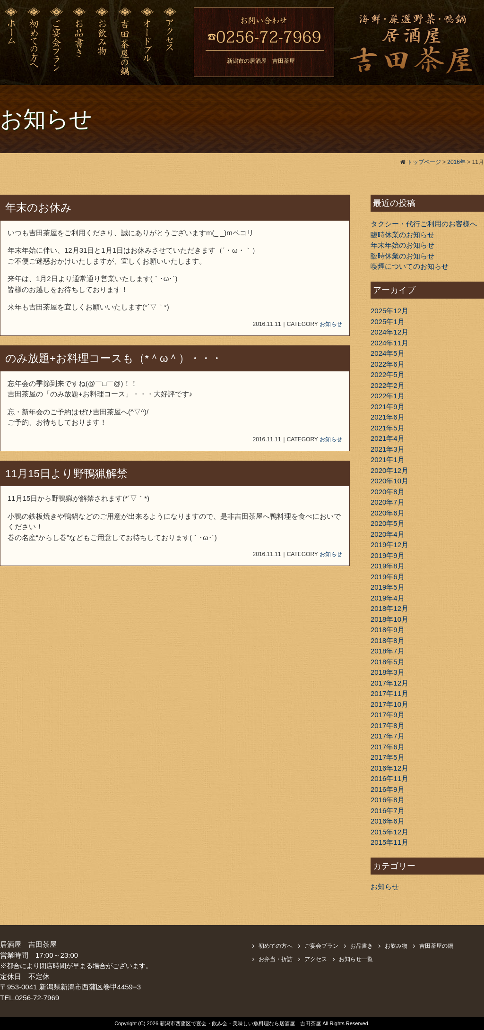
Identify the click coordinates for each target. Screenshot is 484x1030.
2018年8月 (388, 640)
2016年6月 (388, 821)
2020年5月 (388, 523)
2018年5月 (388, 662)
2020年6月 (388, 513)
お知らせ (331, 324)
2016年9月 (388, 789)
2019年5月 (388, 587)
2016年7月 (388, 811)
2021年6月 (388, 417)
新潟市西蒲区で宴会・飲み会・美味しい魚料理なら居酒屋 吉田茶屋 (241, 1023)
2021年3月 (388, 449)
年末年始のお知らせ (402, 245)
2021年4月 (388, 438)
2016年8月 (388, 800)
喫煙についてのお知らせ (410, 266)
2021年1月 (388, 459)
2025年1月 (388, 322)
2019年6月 (388, 577)
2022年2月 (388, 385)
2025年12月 (389, 311)
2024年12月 (389, 332)
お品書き (361, 946)
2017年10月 (389, 704)
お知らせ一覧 (356, 959)
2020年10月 (389, 481)
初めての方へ (276, 946)
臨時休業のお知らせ (402, 235)
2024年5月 (388, 353)
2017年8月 (388, 725)
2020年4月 (388, 534)
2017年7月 (388, 736)
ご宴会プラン (321, 946)
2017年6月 (388, 747)
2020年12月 (389, 470)
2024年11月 (389, 343)
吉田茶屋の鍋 (436, 946)
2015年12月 (389, 832)
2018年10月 (389, 619)
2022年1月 (388, 396)
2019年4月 (388, 598)
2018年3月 (388, 672)
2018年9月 (388, 630)
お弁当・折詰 (276, 959)
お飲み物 (396, 946)
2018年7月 (388, 651)
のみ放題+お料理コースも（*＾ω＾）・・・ (113, 358)
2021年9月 (388, 407)
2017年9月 (388, 715)
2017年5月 (388, 757)
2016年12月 (389, 768)
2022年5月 (388, 374)
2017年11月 (389, 693)
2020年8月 (388, 492)
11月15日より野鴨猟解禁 (66, 474)
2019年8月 (388, 566)
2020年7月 (388, 502)
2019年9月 (388, 555)
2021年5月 (388, 428)
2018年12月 (389, 608)
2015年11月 (389, 842)
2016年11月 (389, 778)
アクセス (315, 959)
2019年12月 (389, 545)
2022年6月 (388, 364)
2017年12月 (389, 683)
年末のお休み (38, 208)
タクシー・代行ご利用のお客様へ (424, 224)
